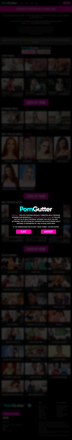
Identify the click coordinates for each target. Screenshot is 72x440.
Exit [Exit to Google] (23, 231)
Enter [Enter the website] (48, 231)
